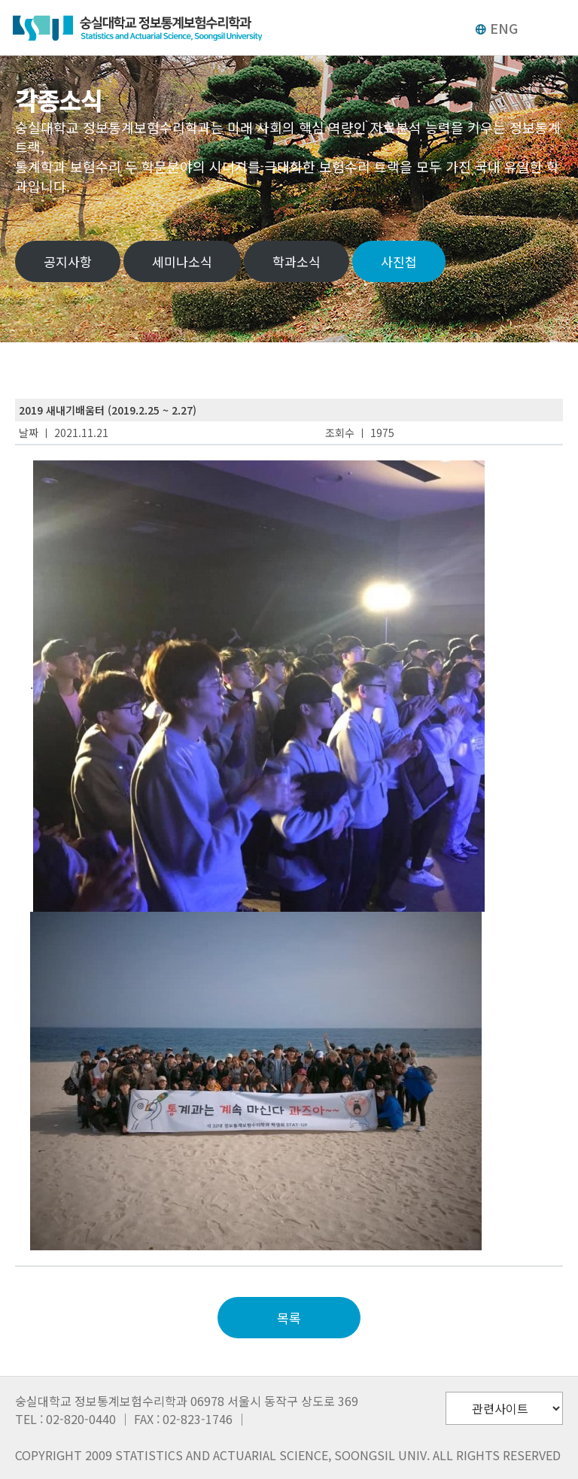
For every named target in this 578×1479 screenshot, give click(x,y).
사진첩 (399, 261)
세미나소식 (182, 261)
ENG (496, 28)
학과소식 (296, 261)
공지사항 (68, 261)
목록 (289, 1317)
